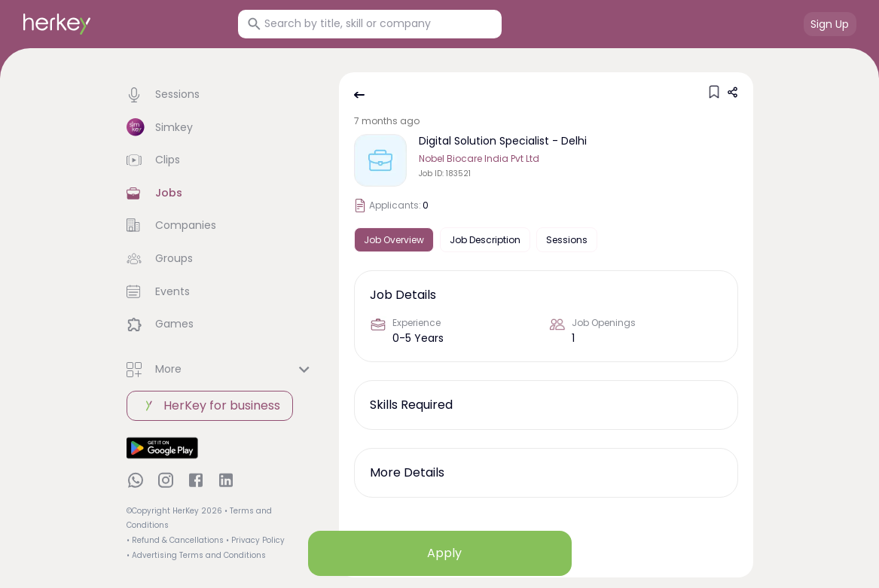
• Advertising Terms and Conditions (196, 555)
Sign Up (829, 24)
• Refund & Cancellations (175, 540)
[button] (221, 94)
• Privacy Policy (255, 540)
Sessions (567, 239)
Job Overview (394, 239)
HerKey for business (209, 406)
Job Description (485, 239)
